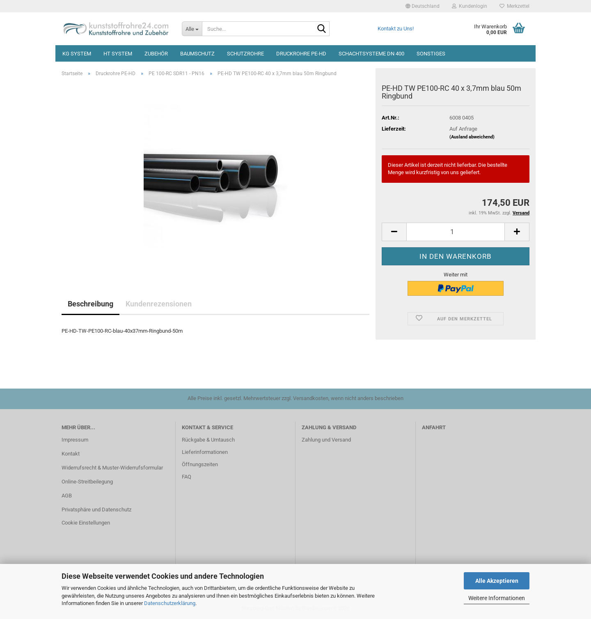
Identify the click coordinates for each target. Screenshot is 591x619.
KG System (76, 54)
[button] (422, 6)
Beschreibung (90, 303)
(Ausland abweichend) (472, 137)
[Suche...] (192, 28)
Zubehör (156, 54)
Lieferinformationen (205, 452)
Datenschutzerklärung (169, 603)
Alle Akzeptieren (496, 581)
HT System (117, 54)
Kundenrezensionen (159, 303)
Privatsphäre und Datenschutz (96, 509)
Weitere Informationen (496, 598)
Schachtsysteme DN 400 (371, 54)
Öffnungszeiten (200, 464)
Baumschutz (197, 54)
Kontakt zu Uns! (396, 28)
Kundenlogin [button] (469, 6)
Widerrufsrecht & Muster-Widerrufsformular (112, 468)
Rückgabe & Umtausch (208, 440)
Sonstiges (431, 54)
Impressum (75, 440)
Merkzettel (514, 6)
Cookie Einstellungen (86, 523)
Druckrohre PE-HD (301, 54)
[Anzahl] (455, 232)
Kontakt (71, 454)
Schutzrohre (245, 54)
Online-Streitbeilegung (87, 482)
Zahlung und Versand (326, 440)
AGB (67, 495)
